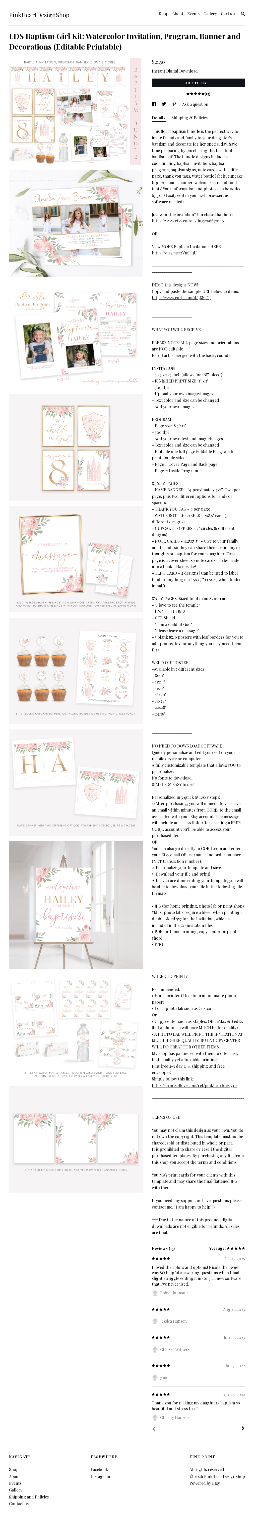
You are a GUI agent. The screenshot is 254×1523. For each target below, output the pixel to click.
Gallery (210, 13)
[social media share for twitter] (164, 104)
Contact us (19, 1503)
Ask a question (195, 104)
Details (159, 117)
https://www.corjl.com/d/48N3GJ (181, 297)
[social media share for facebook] (154, 104)
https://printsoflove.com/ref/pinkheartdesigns (194, 1085)
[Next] (243, 1429)
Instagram (100, 1476)
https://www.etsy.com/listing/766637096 (188, 220)
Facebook (99, 1469)
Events (193, 13)
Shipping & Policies (189, 117)
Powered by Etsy (204, 1483)
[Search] (243, 14)
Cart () (228, 13)
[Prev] (154, 1429)
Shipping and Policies (29, 1496)
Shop (163, 13)
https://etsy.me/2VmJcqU (174, 252)
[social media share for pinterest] (174, 104)
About (177, 13)
